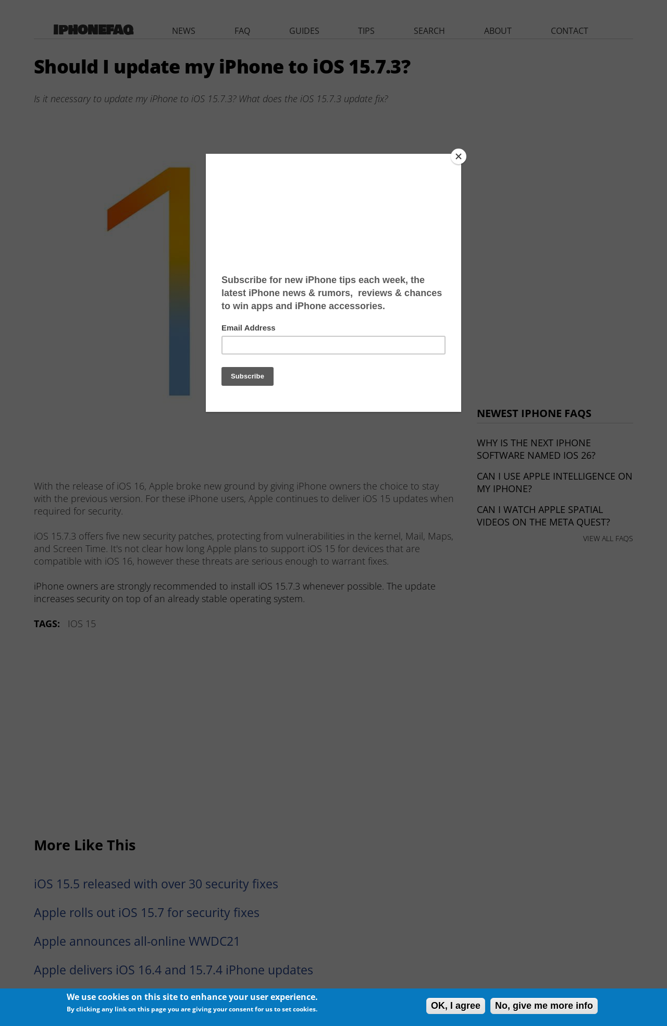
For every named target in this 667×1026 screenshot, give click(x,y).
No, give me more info (544, 1005)
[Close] (458, 156)
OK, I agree (455, 1005)
